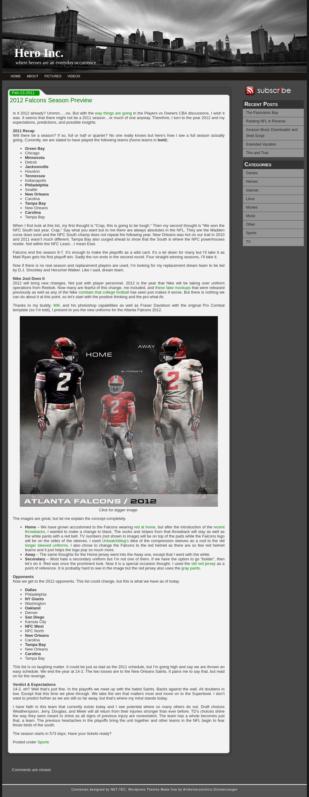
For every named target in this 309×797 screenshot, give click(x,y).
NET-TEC (118, 789)
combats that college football (104, 292)
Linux (250, 199)
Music (250, 216)
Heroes (252, 181)
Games (252, 173)
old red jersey (203, 563)
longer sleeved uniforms (46, 545)
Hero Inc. (38, 53)
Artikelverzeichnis (197, 789)
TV (248, 242)
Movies (252, 207)
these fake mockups (172, 287)
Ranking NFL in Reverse (266, 121)
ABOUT (32, 76)
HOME (16, 76)
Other (250, 224)
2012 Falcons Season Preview (51, 100)
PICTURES (53, 76)
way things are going (113, 113)
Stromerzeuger (226, 789)
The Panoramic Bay (262, 113)
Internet (252, 190)
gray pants (190, 568)
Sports (251, 233)
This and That (257, 153)
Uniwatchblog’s (115, 540)
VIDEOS (74, 76)
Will (56, 305)
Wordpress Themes (144, 789)
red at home (144, 527)
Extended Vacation (261, 144)
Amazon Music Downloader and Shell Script (271, 133)
